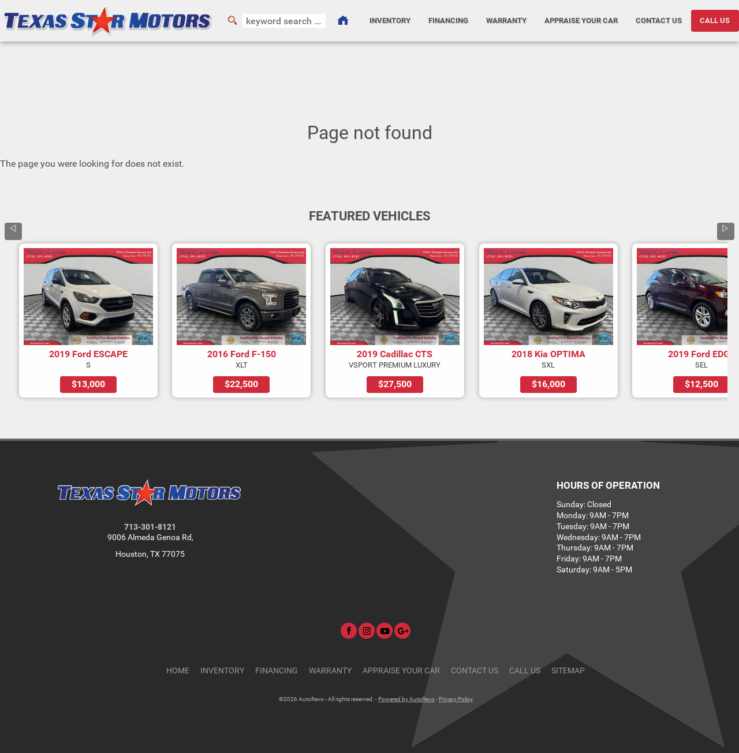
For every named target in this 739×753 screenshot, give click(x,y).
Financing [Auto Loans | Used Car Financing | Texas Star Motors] (448, 20)
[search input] (284, 21)
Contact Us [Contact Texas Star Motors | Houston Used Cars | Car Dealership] (659, 20)
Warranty (330, 671)
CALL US (715, 20)
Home (177, 671)
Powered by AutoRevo (406, 699)
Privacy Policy (456, 699)
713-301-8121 (150, 527)
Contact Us (474, 671)
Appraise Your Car (581, 20)
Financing (276, 671)
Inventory (222, 671)
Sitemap (568, 671)
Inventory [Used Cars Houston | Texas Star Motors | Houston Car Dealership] (390, 20)
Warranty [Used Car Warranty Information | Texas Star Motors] (506, 20)
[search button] (232, 21)
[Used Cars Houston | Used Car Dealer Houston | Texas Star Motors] (343, 21)
